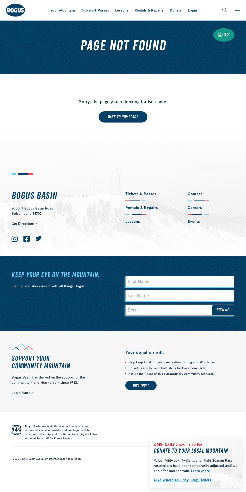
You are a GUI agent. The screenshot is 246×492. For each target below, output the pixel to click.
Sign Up (223, 310)
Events (194, 221)
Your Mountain (62, 10)
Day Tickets (201, 480)
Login (192, 10)
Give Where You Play (171, 480)
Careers (195, 207)
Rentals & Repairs (149, 10)
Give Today (141, 385)
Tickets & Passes (95, 10)
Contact (195, 193)
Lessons (121, 10)
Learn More (200, 471)
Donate (176, 10)
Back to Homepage (123, 117)
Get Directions (23, 223)
